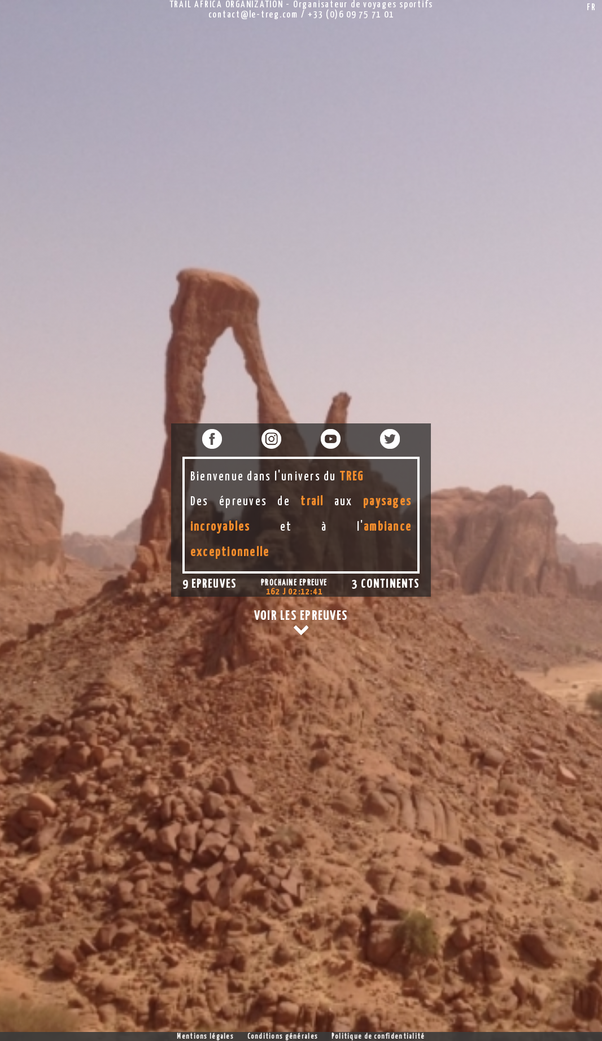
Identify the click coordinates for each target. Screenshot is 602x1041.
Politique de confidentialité (378, 1037)
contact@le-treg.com (253, 15)
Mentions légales (205, 1037)
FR (591, 7)
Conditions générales (283, 1037)
